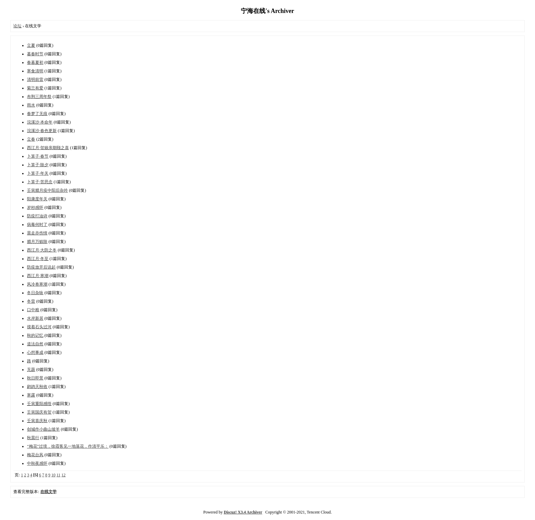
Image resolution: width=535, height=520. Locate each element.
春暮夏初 (35, 62)
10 (54, 475)
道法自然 (35, 344)
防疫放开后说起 (41, 267)
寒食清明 (35, 71)
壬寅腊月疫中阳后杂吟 (47, 190)
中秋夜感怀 (37, 463)
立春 (31, 139)
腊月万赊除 (37, 241)
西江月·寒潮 (37, 275)
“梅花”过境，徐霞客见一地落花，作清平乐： (68, 446)
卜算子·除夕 (37, 164)
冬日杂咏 (35, 292)
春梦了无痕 (37, 113)
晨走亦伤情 (37, 233)
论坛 (17, 26)
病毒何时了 (37, 224)
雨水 (31, 105)
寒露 (31, 395)
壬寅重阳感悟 (39, 403)
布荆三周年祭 (39, 96)
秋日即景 (35, 378)
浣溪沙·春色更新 (42, 130)
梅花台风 (35, 454)
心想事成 (35, 352)
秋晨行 (33, 437)
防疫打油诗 (37, 216)
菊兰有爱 (35, 88)
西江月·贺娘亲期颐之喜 (48, 147)
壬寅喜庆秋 (37, 420)
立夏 (31, 45)
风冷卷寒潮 (37, 284)
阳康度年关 (37, 199)
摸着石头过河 (39, 326)
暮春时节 (35, 54)
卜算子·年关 (37, 173)
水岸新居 (35, 318)
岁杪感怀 (35, 207)
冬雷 (31, 301)
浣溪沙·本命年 (40, 122)
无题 (31, 369)
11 (59, 475)
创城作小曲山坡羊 (43, 429)
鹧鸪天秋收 (37, 386)
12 (63, 475)
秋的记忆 (35, 335)
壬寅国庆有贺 (39, 412)
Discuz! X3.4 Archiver (243, 512)
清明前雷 (35, 79)
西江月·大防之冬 (42, 250)
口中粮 (33, 309)
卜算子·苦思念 (40, 181)
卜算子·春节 (37, 156)
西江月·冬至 (37, 258)
